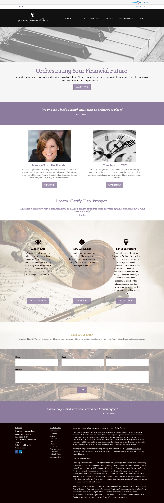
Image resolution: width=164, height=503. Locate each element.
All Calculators (56, 454)
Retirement (54, 431)
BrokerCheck (119, 428)
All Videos (54, 452)
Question (18, 369)
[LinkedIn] (19, 7)
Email (64, 357)
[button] (69, 18)
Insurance (54, 439)
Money (53, 444)
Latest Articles (55, 449)
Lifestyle (53, 446)
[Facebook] (22, 7)
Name (17, 357)
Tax (51, 441)
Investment (54, 433)
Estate (52, 436)
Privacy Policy (55, 457)
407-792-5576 (139, 7)
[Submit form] (82, 390)
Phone (108, 357)
